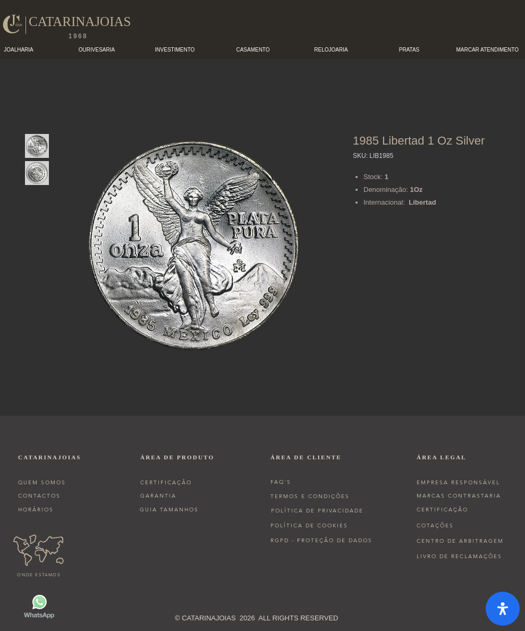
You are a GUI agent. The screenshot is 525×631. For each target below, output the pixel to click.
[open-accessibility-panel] (503, 609)
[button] (97, 50)
